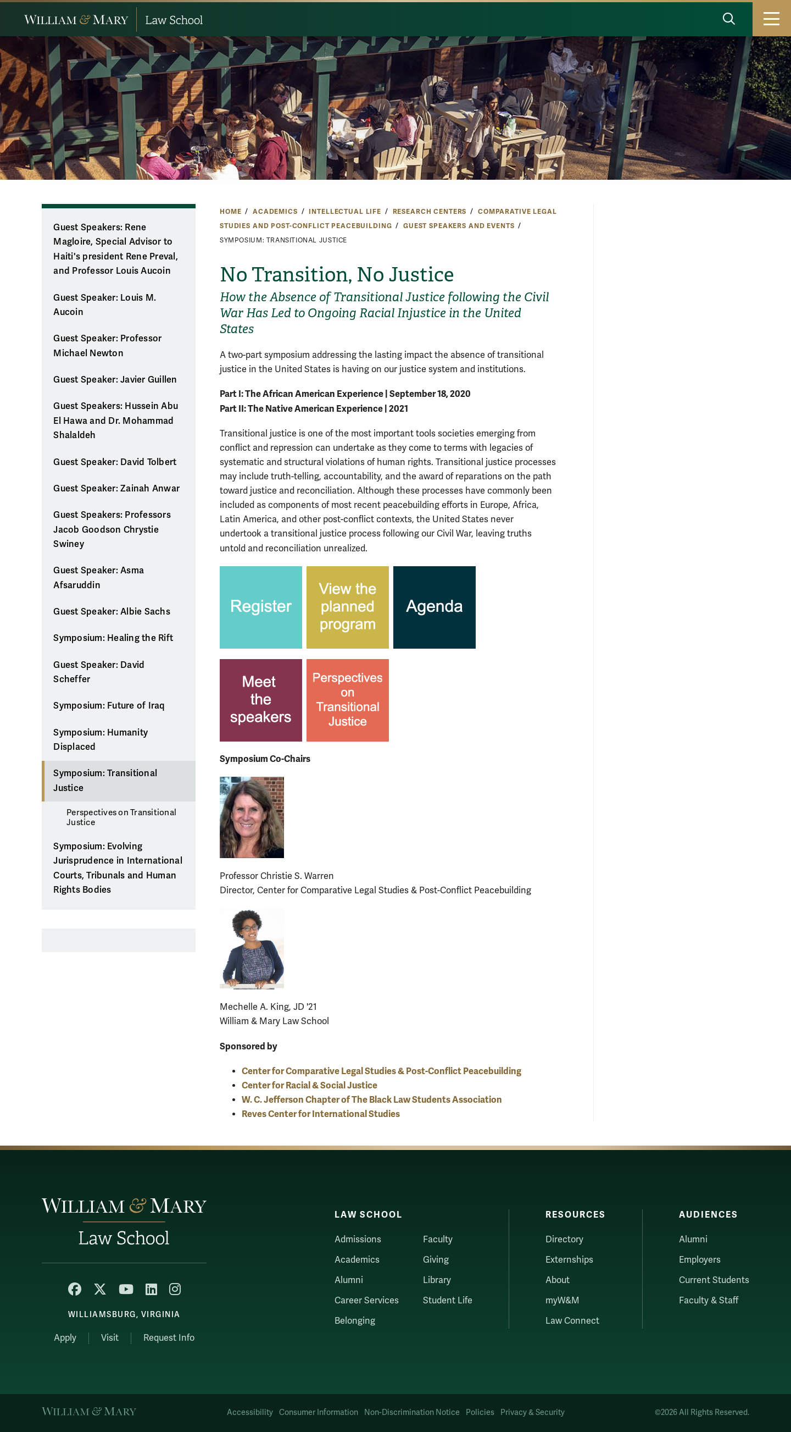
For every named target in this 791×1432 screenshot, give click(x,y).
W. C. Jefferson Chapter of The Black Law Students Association (372, 1099)
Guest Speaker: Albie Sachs (111, 611)
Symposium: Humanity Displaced (100, 740)
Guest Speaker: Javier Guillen (115, 379)
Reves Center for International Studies (321, 1114)
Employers (700, 1259)
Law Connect (572, 1320)
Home (230, 211)
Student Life (447, 1300)
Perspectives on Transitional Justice (121, 817)
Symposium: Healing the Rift (113, 638)
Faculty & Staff (708, 1300)
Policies (480, 1412)
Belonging (355, 1320)
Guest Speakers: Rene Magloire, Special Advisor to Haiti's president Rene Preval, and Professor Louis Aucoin (115, 249)
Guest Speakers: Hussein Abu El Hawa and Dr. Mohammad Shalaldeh (115, 421)
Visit (110, 1338)
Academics (275, 211)
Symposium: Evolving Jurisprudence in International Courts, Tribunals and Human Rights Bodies (117, 868)
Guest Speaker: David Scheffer (98, 672)
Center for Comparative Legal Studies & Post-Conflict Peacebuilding (381, 1071)
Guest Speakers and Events (458, 226)
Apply (65, 1338)
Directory (564, 1239)
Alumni (349, 1280)
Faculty (438, 1239)
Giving (436, 1259)
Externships (569, 1259)
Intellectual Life (345, 211)
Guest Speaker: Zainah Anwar (116, 488)
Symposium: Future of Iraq (108, 705)
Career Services (367, 1300)
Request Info (168, 1338)
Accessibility (250, 1412)
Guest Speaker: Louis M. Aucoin (104, 305)
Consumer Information (318, 1412)
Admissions (358, 1239)
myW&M (562, 1300)
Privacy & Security (532, 1412)
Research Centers (430, 211)
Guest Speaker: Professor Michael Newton (107, 346)
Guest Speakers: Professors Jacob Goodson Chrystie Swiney (112, 530)
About (557, 1280)
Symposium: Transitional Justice (105, 781)
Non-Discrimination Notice (412, 1412)
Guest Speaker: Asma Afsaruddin (98, 578)
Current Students (714, 1280)
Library (437, 1280)
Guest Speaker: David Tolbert (114, 462)
